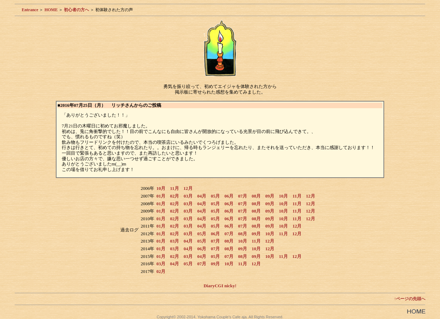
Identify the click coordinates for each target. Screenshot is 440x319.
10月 (160, 188)
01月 (160, 196)
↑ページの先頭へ (409, 298)
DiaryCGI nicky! (219, 285)
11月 (174, 188)
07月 (242, 196)
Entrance (30, 9)
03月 (188, 196)
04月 (201, 196)
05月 (215, 196)
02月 (174, 196)
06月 (228, 196)
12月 (188, 188)
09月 (269, 196)
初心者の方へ (76, 9)
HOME (51, 9)
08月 (256, 196)
